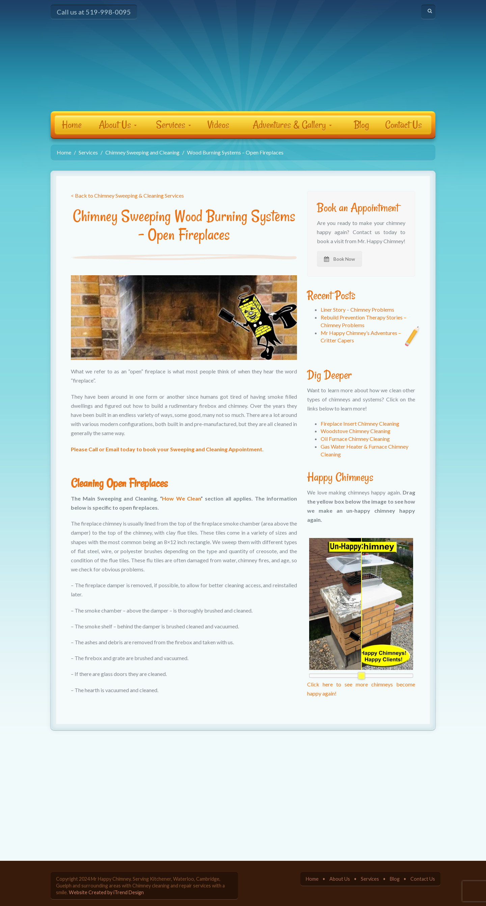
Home (72, 125)
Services (173, 125)
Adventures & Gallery (292, 125)
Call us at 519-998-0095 (94, 12)
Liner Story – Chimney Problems (357, 309)
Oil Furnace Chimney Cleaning (355, 438)
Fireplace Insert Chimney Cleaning (360, 423)
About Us (118, 125)
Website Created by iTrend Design (106, 892)
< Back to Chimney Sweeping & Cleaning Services (127, 195)
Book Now (339, 259)
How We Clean (181, 498)
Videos (218, 125)
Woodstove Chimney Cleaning (355, 431)
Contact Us (403, 125)
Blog (361, 125)
